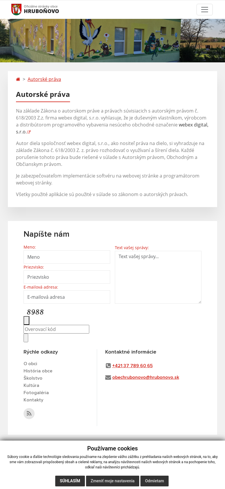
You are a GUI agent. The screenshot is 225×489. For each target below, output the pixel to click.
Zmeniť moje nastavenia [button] (113, 481)
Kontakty (33, 400)
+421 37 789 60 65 (132, 365)
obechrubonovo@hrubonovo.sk (145, 377)
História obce (38, 371)
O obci (30, 363)
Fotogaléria (36, 392)
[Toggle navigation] (205, 9)
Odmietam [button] (154, 481)
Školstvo (33, 378)
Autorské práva (44, 79)
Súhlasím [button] (70, 481)
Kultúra (31, 385)
